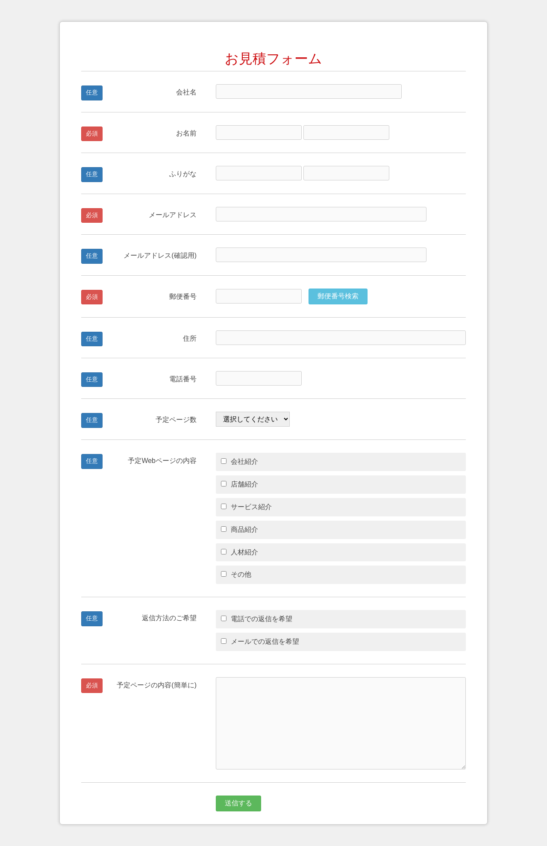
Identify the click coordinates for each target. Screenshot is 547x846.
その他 (236, 574)
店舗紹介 (239, 484)
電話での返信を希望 (256, 618)
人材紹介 (239, 552)
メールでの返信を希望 (260, 641)
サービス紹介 (246, 506)
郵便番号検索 (338, 296)
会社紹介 (239, 461)
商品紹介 (239, 529)
